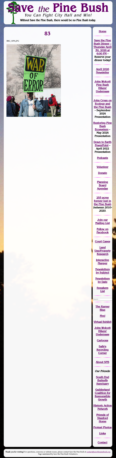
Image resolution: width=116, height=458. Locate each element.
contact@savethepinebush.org (98, 452)
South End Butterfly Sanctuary (102, 380)
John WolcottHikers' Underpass (102, 331)
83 (48, 33)
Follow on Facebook (103, 230)
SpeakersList (102, 289)
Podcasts (102, 157)
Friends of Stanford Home (102, 418)
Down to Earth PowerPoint (102, 143)
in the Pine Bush (102, 202)
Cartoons (102, 340)
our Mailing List (102, 221)
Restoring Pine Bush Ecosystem (102, 126)
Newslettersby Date (102, 280)
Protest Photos (102, 427)
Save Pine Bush (58, 8)
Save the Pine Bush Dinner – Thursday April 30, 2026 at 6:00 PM (102, 47)
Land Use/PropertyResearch (102, 251)
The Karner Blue (102, 308)
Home (102, 31)
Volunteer (102, 167)
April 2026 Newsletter (102, 70)
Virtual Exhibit (102, 321)
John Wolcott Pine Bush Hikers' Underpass (102, 86)
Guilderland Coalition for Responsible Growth (102, 394)
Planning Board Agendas (102, 185)
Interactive (102, 260)
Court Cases (102, 241)
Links (102, 433)
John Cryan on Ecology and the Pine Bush (102, 104)
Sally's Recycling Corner (103, 350)
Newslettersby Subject (102, 271)
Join (100, 219)
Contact (102, 442)
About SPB (102, 362)
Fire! (102, 315)
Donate (102, 173)
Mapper (102, 263)
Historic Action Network (102, 407)
